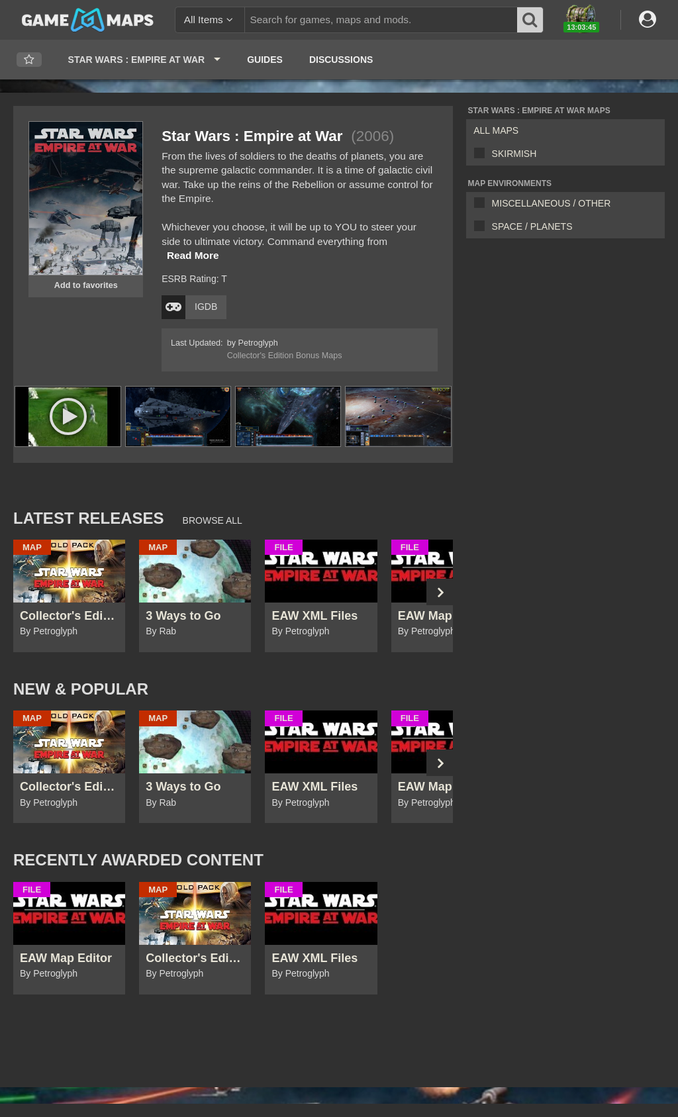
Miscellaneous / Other (551, 203)
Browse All (212, 520)
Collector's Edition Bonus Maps (284, 355)
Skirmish (514, 153)
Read (193, 255)
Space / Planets (532, 226)
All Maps (495, 130)
